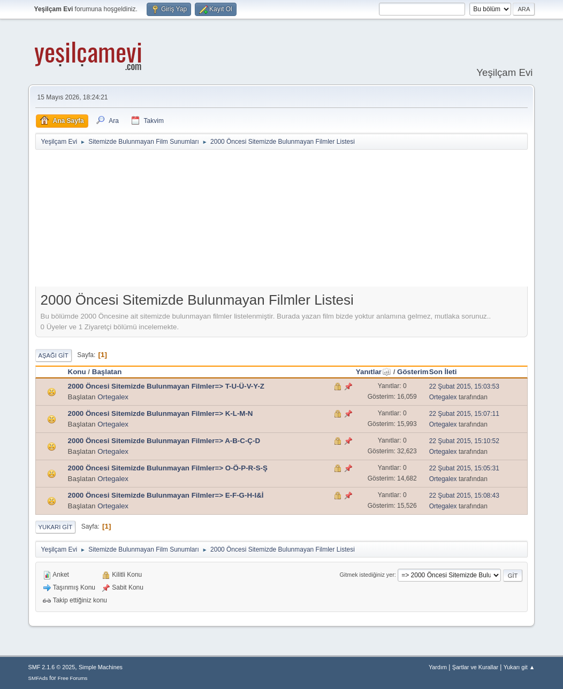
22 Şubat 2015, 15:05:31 (464, 468)
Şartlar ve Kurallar (475, 667)
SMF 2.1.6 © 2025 (51, 667)
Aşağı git (54, 355)
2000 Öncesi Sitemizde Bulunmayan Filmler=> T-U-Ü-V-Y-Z (166, 386)
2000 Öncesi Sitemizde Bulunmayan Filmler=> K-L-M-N (160, 413)
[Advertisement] (294, 220)
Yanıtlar (373, 372)
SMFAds (38, 678)
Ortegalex (112, 397)
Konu (77, 372)
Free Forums (73, 678)
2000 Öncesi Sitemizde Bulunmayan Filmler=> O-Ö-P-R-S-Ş (168, 468)
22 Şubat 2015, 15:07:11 (464, 413)
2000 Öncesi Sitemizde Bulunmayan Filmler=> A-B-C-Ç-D (164, 441)
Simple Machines (101, 667)
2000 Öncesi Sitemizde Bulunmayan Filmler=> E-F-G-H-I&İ (166, 495)
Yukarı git (55, 527)
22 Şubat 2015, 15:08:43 (464, 495)
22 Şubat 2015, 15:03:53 (464, 386)
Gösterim (413, 372)
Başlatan (107, 372)
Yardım (438, 667)
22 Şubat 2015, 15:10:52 (464, 441)
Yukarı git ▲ (519, 667)
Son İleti (443, 372)
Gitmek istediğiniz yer (366, 574)
